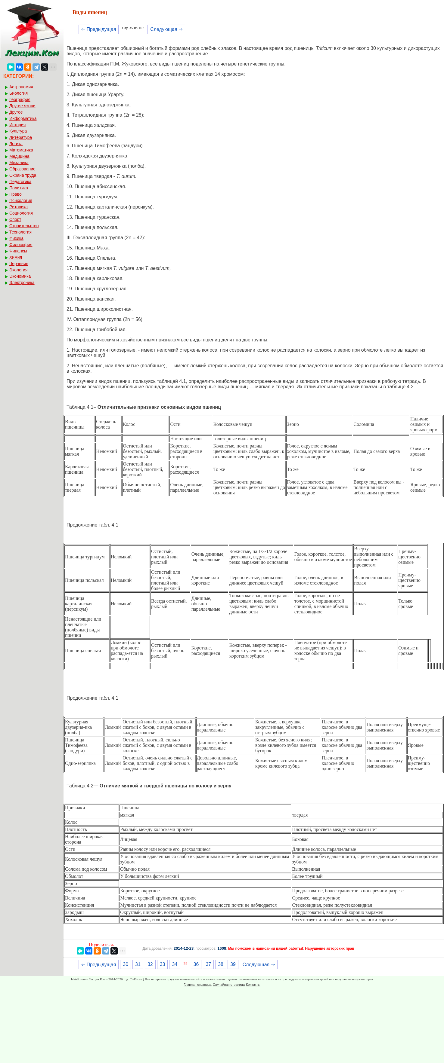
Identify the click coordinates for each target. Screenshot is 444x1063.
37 (208, 964)
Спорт (15, 219)
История (17, 124)
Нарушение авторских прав (329, 948)
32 (150, 964)
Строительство (24, 225)
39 (233, 964)
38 (220, 964)
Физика (16, 238)
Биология (18, 93)
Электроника (22, 282)
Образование (22, 168)
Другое (16, 112)
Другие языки (22, 105)
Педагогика (20, 181)
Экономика (20, 276)
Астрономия (21, 86)
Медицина (19, 156)
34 (174, 964)
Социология (21, 213)
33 (162, 964)
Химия (15, 257)
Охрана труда (22, 175)
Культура (18, 131)
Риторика (18, 206)
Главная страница (197, 984)
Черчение (18, 263)
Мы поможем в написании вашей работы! (265, 948)
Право (15, 194)
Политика (18, 187)
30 (125, 964)
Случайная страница (229, 984)
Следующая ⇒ (166, 29)
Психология (20, 200)
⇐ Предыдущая (98, 29)
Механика (19, 162)
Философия (20, 244)
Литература (20, 137)
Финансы (18, 251)
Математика (21, 150)
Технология (20, 232)
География (19, 99)
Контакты (253, 984)
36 (196, 964)
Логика (16, 143)
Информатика (22, 118)
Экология (18, 269)
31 (138, 964)
